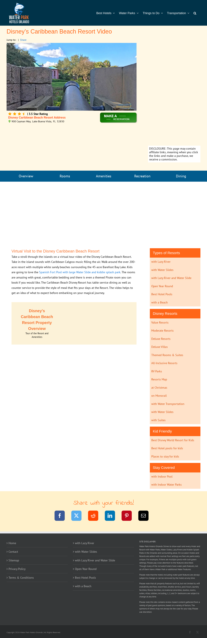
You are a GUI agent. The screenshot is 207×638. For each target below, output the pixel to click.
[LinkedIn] (112, 516)
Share (23, 39)
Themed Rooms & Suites (167, 355)
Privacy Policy (17, 569)
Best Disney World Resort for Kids (172, 440)
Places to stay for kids (165, 456)
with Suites (158, 420)
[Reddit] (95, 516)
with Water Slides (162, 270)
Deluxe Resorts (161, 339)
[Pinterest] (129, 516)
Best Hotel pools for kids (167, 448)
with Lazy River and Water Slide (171, 278)
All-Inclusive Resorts (164, 363)
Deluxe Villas (159, 347)
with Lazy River (161, 262)
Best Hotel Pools (161, 294)
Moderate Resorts (162, 330)
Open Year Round (162, 286)
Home (12, 543)
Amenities (103, 176)
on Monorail (159, 395)
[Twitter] (78, 516)
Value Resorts (160, 322)
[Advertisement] (174, 94)
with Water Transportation (167, 404)
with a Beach (159, 302)
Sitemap (14, 560)
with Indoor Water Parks (166, 484)
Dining (181, 176)
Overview (26, 176)
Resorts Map (159, 379)
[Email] (145, 516)
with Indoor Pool (161, 476)
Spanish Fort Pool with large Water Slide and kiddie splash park (79, 272)
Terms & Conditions (21, 577)
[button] (195, 12)
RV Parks (156, 371)
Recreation (142, 176)
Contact (13, 552)
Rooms (65, 176)
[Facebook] (62, 516)
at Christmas (159, 387)
